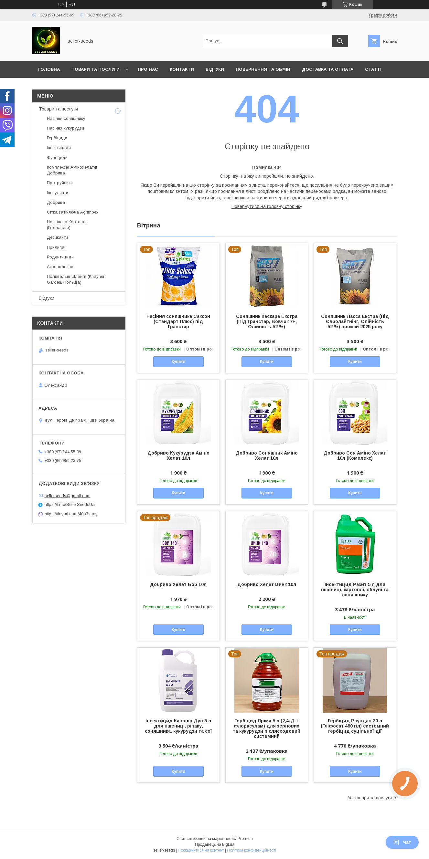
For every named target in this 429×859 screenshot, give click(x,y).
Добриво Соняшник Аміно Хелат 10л (267, 455)
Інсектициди (59, 147)
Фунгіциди (57, 157)
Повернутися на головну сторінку (266, 206)
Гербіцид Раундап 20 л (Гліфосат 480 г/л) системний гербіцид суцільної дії (355, 726)
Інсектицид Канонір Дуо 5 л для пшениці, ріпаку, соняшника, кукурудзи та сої (178, 726)
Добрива (56, 202)
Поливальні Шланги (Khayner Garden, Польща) (75, 279)
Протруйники (60, 182)
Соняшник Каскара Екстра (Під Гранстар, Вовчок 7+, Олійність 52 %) (266, 321)
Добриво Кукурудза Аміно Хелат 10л (178, 455)
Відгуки (215, 69)
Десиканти (57, 237)
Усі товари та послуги (370, 797)
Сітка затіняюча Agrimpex (73, 212)
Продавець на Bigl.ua (214, 844)
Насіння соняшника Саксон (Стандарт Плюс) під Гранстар (178, 321)
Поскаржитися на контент (201, 850)
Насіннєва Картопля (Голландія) (67, 224)
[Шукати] (340, 41)
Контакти (182, 69)
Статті (373, 69)
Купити (178, 361)
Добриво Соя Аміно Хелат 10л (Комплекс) (355, 455)
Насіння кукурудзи (65, 128)
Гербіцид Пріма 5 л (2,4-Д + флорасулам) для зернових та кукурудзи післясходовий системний (266, 728)
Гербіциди (57, 137)
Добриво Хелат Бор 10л (178, 584)
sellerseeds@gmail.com (68, 495)
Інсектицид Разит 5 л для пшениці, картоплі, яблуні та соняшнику (355, 589)
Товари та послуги (95, 69)
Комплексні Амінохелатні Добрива (72, 170)
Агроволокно (60, 266)
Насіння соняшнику (66, 118)
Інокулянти (57, 192)
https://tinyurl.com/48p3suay (71, 513)
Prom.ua (245, 838)
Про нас (148, 69)
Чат (402, 842)
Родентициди (60, 257)
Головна (49, 69)
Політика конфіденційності (251, 850)
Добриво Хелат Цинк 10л (266, 584)
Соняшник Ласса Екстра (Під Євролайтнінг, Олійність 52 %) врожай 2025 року (355, 321)
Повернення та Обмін (263, 69)
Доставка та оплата (327, 69)
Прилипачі (57, 247)
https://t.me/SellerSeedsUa (70, 504)
